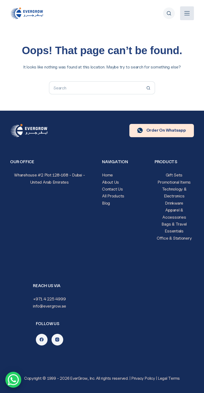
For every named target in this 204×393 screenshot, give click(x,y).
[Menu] (187, 13)
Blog (106, 203)
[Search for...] (95, 87)
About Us (110, 182)
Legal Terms (169, 378)
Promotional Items (174, 182)
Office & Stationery (174, 238)
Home (107, 175)
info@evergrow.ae (49, 306)
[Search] (169, 13)
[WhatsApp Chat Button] (13, 380)
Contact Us (112, 189)
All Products (113, 195)
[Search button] (148, 87)
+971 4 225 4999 (49, 298)
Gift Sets (174, 175)
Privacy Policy (143, 378)
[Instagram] (57, 340)
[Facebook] (42, 340)
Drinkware (174, 203)
